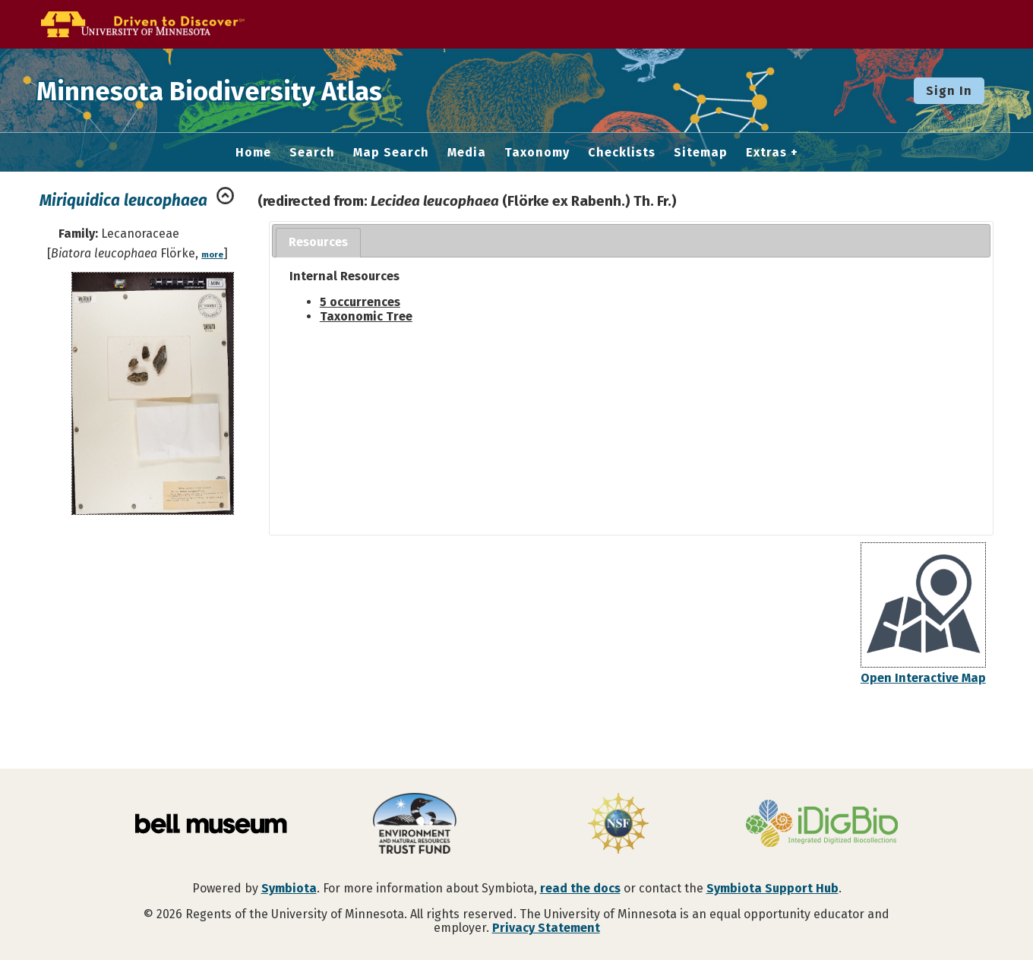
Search (312, 152)
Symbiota (289, 888)
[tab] (318, 242)
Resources (318, 242)
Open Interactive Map (923, 678)
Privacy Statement (546, 928)
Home (253, 152)
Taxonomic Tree (366, 316)
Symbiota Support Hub (772, 888)
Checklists (621, 152)
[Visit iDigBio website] (821, 825)
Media (466, 152)
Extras (766, 152)
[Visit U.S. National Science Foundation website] (618, 825)
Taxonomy (537, 152)
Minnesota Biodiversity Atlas (236, 90)
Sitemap (701, 152)
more (212, 255)
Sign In (949, 91)
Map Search (391, 152)
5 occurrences (360, 302)
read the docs (580, 888)
